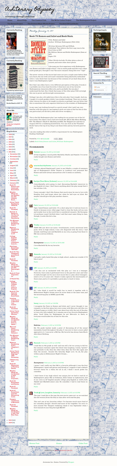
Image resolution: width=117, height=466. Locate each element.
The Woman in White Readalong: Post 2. (14, 223)
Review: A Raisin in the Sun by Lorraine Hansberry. (14, 215)
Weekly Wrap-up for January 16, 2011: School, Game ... (14, 320)
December (14, 154)
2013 (10, 147)
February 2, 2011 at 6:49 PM (54, 363)
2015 (10, 142)
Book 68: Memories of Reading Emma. (14, 366)
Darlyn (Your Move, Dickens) (45, 181)
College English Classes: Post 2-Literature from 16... (14, 240)
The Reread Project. (15, 24)
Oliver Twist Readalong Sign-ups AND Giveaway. (14, 354)
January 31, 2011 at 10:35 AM (50, 225)
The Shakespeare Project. (86, 20)
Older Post (83, 443)
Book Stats (39, 141)
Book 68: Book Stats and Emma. (14, 382)
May (12, 173)
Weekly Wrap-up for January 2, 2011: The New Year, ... (14, 412)
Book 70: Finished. (14, 208)
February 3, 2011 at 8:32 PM (70, 392)
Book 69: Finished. (14, 259)
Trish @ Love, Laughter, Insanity (47, 392)
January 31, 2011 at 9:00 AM (48, 205)
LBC (35, 268)
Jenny (36, 303)
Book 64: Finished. (14, 405)
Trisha (36, 225)
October (13, 159)
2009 (10, 422)
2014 (10, 144)
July (11, 168)
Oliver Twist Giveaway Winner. (14, 312)
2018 (10, 134)
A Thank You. (14, 278)
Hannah (37, 343)
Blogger (71, 462)
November (14, 156)
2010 (10, 420)
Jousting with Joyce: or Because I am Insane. (14, 301)
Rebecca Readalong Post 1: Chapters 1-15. (14, 345)
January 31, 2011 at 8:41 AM (61, 165)
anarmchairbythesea (42, 165)
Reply (36, 159)
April (12, 175)
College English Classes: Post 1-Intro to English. (13, 285)
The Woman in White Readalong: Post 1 (14, 338)
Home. (10, 20)
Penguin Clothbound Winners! (14, 401)
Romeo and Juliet (49, 141)
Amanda (37, 254)
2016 (10, 139)
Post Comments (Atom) (63, 450)
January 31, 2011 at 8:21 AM (50, 152)
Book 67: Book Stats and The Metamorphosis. (14, 393)
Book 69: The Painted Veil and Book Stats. (14, 294)
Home (59, 443)
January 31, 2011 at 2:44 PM (47, 288)
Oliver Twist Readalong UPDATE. (14, 204)
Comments (99, 90)
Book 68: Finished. (14, 307)
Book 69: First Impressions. (14, 274)
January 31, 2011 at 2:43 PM (47, 268)
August (12, 165)
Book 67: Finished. (14, 387)
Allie (39, 139)
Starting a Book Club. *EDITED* (14, 248)
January (13, 183)
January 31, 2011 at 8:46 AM (67, 181)
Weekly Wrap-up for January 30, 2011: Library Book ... (14, 196)
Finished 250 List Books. (69, 24)
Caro (36, 205)
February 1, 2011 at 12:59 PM (51, 325)
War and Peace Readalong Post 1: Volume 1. (14, 330)
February (13, 180)
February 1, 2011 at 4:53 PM (50, 343)
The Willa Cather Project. (61, 20)
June (12, 170)
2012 (10, 149)
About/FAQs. (22, 20)
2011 (10, 152)
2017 (10, 137)
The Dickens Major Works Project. (41, 24)
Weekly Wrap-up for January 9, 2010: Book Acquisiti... (14, 374)
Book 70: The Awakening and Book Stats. (14, 254)
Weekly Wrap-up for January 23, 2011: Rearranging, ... (14, 266)
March (12, 178)
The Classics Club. (39, 20)
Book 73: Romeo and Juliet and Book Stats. (14, 187)
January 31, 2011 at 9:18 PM (48, 303)
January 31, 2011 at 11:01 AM (51, 254)
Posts (97, 87)
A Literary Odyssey (30, 10)
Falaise (37, 152)
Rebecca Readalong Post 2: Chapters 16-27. (14, 231)
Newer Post (34, 443)
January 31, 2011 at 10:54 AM (54, 243)
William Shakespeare (65, 141)
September (14, 161)
